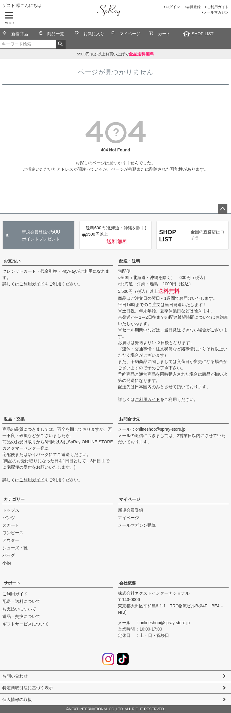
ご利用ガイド (218, 7)
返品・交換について (21, 616)
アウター (10, 540)
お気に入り (89, 34)
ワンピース (12, 532)
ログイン (172, 7)
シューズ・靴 (15, 547)
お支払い (12, 261)
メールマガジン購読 (137, 525)
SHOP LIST (198, 33)
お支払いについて (19, 608)
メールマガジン (216, 12)
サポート (12, 583)
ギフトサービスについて (25, 624)
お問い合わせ (15, 676)
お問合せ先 (129, 419)
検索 (60, 44)
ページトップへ (222, 209)
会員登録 (193, 7)
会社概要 (127, 583)
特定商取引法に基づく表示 (27, 687)
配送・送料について (21, 601)
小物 (6, 562)
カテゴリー (14, 499)
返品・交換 (14, 419)
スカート (10, 525)
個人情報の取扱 (17, 699)
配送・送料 (129, 261)
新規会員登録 (130, 510)
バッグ (8, 555)
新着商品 (15, 34)
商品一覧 (51, 34)
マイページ (125, 34)
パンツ (8, 517)
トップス (10, 510)
